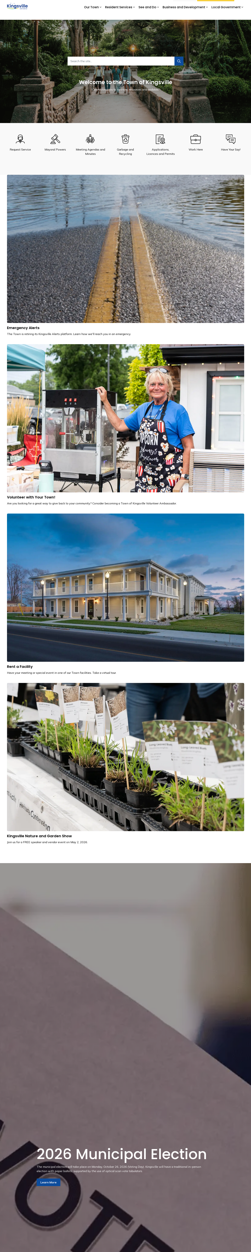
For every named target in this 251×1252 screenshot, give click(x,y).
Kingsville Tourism (130, 4)
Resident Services (118, 15)
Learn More (48, 1182)
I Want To (184, 5)
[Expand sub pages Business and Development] (207, 15)
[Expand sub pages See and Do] (158, 15)
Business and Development (184, 15)
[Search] (178, 61)
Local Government (226, 15)
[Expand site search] (240, 5)
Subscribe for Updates (157, 4)
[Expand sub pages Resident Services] (134, 15)
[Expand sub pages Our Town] (100, 15)
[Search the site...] (125, 61)
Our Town (91, 15)
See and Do (147, 15)
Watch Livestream (215, 5)
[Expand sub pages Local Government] (242, 15)
